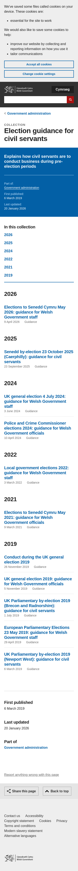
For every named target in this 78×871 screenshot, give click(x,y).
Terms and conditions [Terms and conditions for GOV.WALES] (20, 826)
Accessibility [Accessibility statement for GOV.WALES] (34, 816)
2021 (8, 267)
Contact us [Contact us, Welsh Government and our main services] (12, 816)
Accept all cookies (39, 64)
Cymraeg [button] (63, 89)
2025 (8, 243)
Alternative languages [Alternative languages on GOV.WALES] (20, 836)
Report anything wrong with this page (31, 775)
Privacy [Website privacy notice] (61, 821)
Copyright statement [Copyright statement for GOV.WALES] (19, 821)
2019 (8, 275)
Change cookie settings (39, 74)
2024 (8, 251)
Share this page (24, 791)
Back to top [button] (60, 791)
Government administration (29, 113)
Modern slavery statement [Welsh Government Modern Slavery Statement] (23, 831)
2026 (8, 235)
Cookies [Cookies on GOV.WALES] (45, 821)
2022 (8, 259)
